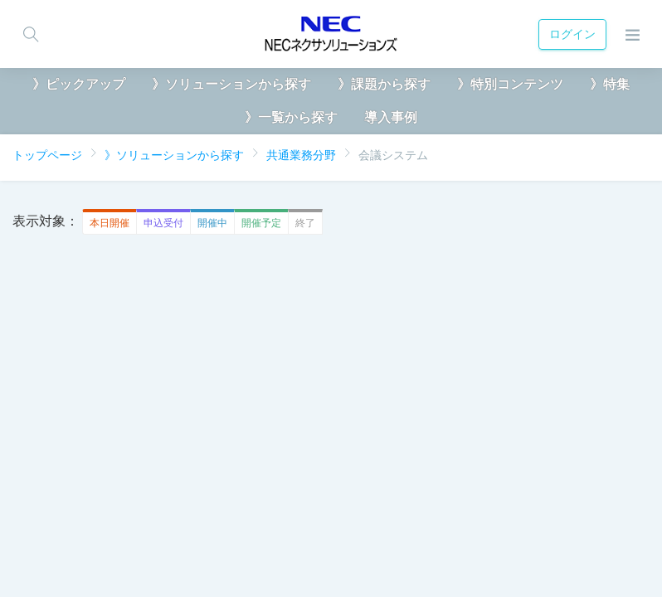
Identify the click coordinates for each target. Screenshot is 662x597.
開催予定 (257, 222)
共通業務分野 (301, 155)
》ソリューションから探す (231, 84)
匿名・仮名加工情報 (190, 541)
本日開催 (105, 222)
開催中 (208, 222)
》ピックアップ (78, 84)
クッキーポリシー (318, 541)
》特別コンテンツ (510, 84)
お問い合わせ (428, 541)
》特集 (610, 84)
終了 (301, 222)
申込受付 (159, 222)
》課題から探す (384, 84)
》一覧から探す (291, 117)
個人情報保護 (74, 541)
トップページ (47, 155)
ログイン (569, 34)
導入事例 (390, 117)
